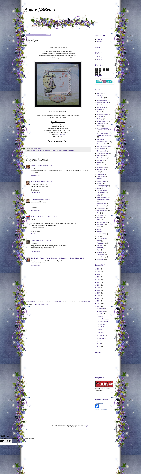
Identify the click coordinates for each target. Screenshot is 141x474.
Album (99, 96)
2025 (99, 272)
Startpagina (100, 57)
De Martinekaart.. (103, 327)
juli (100, 341)
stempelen (71, 150)
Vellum (99, 241)
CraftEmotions (101, 123)
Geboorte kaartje (102, 158)
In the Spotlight (101, 176)
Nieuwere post (30, 301)
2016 (99, 295)
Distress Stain (101, 148)
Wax (98, 250)
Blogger (86, 426)
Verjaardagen (101, 243)
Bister (98, 105)
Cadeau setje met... (104, 321)
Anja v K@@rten (39, 10)
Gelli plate (100, 160)
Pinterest (99, 41)
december (102, 308)
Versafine (100, 245)
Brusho (99, 112)
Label (98, 195)
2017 (99, 293)
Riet (32, 199)
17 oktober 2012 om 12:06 (44, 181)
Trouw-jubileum (101, 238)
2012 (99, 306)
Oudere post (86, 301)
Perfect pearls (101, 208)
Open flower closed (104, 319)
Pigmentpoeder (101, 210)
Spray (98, 227)
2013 (99, 303)
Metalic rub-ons (101, 204)
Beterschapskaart (102, 100)
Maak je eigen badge (101, 409)
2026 (99, 269)
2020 (99, 285)
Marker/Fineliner (102, 197)
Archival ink (34, 150)
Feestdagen (100, 155)
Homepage (58, 301)
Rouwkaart (100, 217)
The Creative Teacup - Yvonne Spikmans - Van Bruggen (49, 258)
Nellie (33, 240)
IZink (98, 172)
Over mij (99, 59)
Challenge (100, 119)
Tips (98, 236)
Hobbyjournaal (101, 167)
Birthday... (101, 332)
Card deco (100, 116)
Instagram (100, 39)
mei (100, 346)
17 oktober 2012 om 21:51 (49, 217)
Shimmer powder (102, 222)
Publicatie (100, 215)
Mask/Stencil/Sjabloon (103, 200)
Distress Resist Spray (103, 146)
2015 (99, 298)
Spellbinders (58, 150)
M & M (100, 329)
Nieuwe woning (101, 206)
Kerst (98, 188)
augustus (102, 338)
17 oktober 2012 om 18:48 (42, 199)
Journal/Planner (101, 181)
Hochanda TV (101, 169)
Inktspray (99, 179)
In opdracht (100, 174)
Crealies (99, 126)
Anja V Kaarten (99, 403)
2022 (99, 280)
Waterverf (100, 248)
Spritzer (99, 229)
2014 (99, 301)
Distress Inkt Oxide (102, 141)
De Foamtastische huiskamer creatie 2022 (104, 134)
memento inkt (101, 257)
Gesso (99, 162)
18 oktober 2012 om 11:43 (76, 258)
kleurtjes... (101, 324)
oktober (101, 314)
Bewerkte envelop (102, 102)
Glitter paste (100, 165)
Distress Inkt (41, 150)
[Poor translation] (8, 441)
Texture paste (101, 234)
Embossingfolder (102, 151)
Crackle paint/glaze (102, 121)
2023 (99, 277)
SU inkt (99, 220)
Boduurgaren (101, 107)
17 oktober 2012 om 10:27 (44, 165)
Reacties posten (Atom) (42, 304)
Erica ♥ (33, 181)
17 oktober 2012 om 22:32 (43, 240)
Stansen (65, 150)
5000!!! (100, 316)
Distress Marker (101, 144)
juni (100, 343)
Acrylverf (99, 93)
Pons (98, 213)
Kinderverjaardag (50, 150)
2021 (99, 282)
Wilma (33, 165)
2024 (99, 274)
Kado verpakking (102, 186)
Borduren (99, 109)
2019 (99, 287)
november (102, 311)
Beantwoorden (35, 175)
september (102, 335)
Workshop (100, 252)
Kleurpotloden (101, 193)
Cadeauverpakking (102, 114)
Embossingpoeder (102, 153)
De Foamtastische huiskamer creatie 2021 (104, 129)
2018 (99, 290)
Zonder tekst (100, 254)
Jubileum (99, 183)
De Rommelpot (36, 217)
